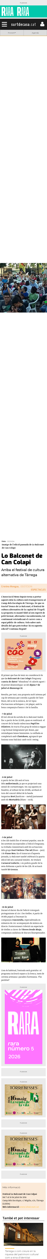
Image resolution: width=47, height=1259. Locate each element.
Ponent (12, 33)
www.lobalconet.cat (29, 1207)
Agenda (35, 33)
